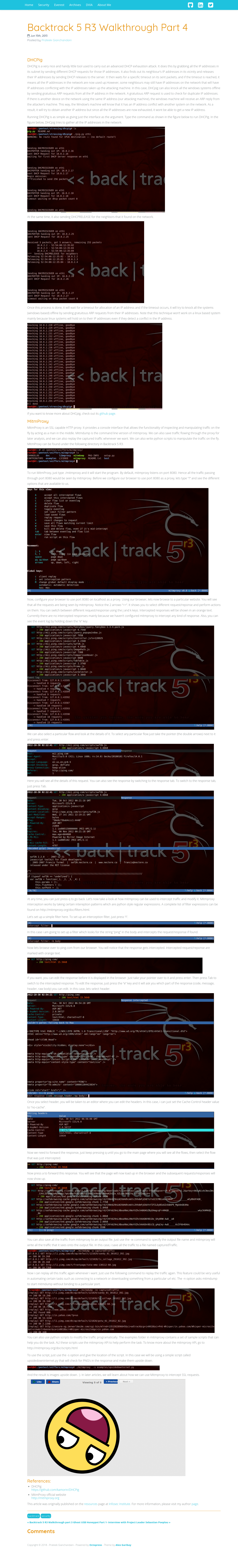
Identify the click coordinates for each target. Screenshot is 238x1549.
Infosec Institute (119, 1504)
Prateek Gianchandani (57, 40)
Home (29, 5)
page (195, 1504)
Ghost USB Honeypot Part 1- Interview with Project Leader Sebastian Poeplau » (121, 1522)
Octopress (95, 1545)
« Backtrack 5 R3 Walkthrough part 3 (50, 1522)
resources (90, 1504)
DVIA (89, 5)
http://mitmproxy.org (45, 1498)
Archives (75, 5)
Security (43, 5)
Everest (59, 5)
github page (107, 413)
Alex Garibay (123, 1545)
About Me (104, 5)
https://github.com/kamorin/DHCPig (55, 1490)
